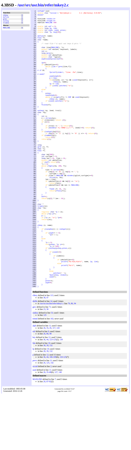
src (27, 5)
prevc (62, 34)
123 (50, 395)
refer (49, 5)
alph (50, 34)
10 (49, 398)
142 (51, 418)
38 (44, 353)
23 (44, 365)
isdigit (48, 156)
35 (47, 383)
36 (44, 395)
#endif (41, 16)
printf (64, 312)
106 (50, 412)
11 (50, 381)
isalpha (48, 273)
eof (50, 30)
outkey (6, 22)
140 (60, 428)
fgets (51, 197)
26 (44, 383)
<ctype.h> (50, 23)
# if (40, 82)
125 (44, 370)
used (56, 34)
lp (50, 32)
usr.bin (38, 5)
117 (53, 383)
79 (69, 359)
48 (50, 428)
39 (47, 401)
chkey (5, 15)
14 (51, 357)
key (54, 36)
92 (50, 437)
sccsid (53, 13)
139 (61, 395)
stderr (60, 85)
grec (5, 20)
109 (54, 412)
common (48, 160)
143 (58, 383)
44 (47, 395)
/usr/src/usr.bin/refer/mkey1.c (52, 359)
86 (72, 359)
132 (50, 401)
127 (56, 428)
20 (44, 437)
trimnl (6, 24)
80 (47, 389)
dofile (6, 18)
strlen (48, 140)
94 (75, 359)
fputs (51, 328)
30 (47, 365)
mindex (52, 151)
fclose (44, 124)
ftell (58, 227)
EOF (69, 114)
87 (47, 437)
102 (51, 374)
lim (54, 32)
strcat (52, 211)
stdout (63, 328)
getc (58, 114)
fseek (51, 225)
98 (50, 389)
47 (47, 353)
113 (51, 351)
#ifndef (41, 11)
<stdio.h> (50, 20)
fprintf (52, 85)
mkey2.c (61, 5)
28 (44, 407)
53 (52, 368)
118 (61, 412)
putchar (62, 101)
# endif (41, 87)
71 (50, 362)
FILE (40, 43)
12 (49, 393)
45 (50, 383)
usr (21, 5)
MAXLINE (6, 30)
